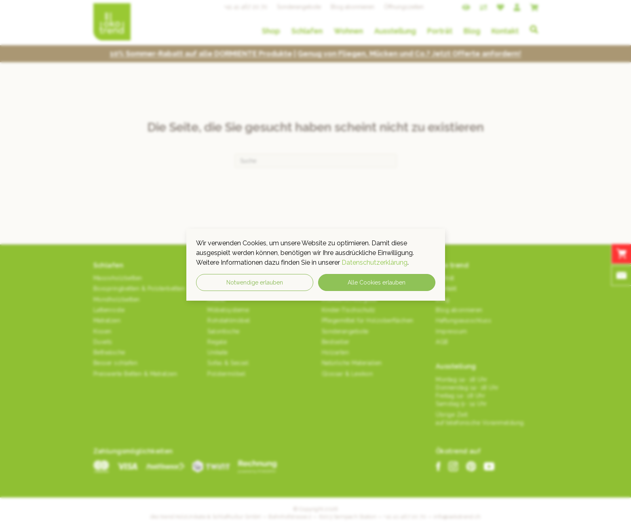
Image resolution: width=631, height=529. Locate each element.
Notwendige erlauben (254, 282)
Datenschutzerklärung (374, 262)
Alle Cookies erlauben (376, 282)
